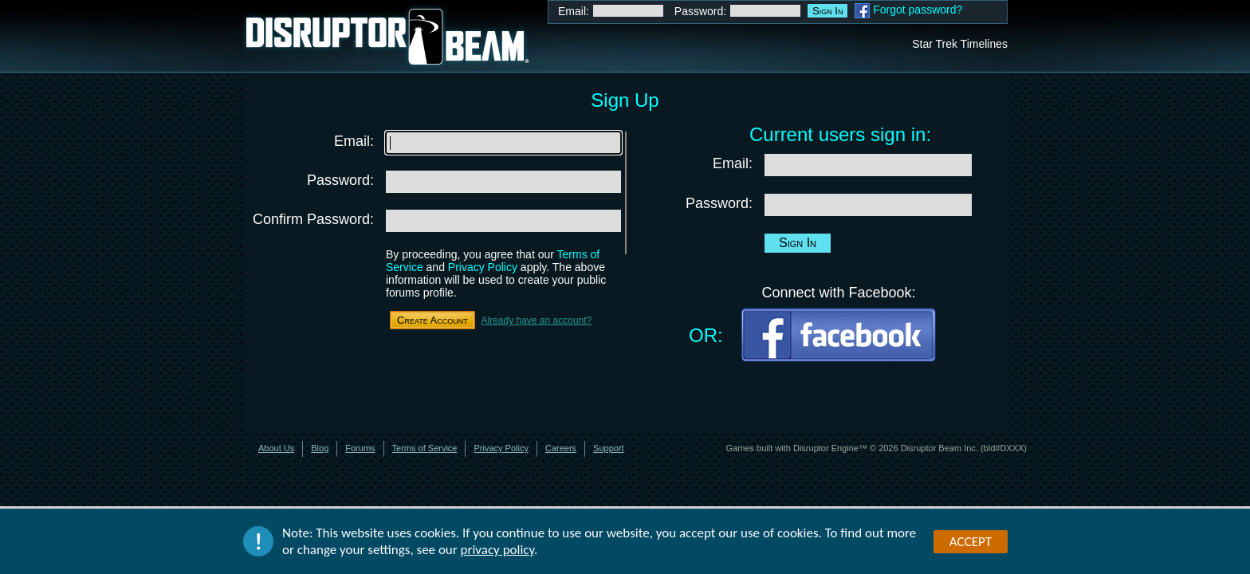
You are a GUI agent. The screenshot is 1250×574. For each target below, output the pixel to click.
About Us (276, 448)
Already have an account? (536, 320)
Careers (560, 448)
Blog (319, 448)
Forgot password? (917, 9)
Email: (573, 11)
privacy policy (498, 551)
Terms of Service (425, 448)
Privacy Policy (482, 267)
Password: (700, 11)
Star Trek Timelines (960, 43)
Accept (970, 542)
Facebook (862, 10)
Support (608, 448)
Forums (360, 448)
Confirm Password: (313, 219)
